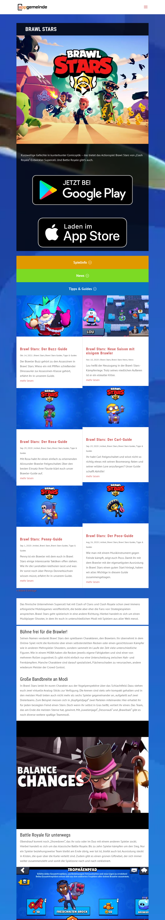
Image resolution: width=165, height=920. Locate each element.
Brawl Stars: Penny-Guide (41, 539)
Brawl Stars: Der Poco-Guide (109, 536)
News (80, 275)
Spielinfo (80, 262)
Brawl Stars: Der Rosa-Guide (43, 442)
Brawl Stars (39, 355)
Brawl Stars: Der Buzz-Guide (43, 349)
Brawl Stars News (120, 359)
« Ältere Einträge (26, 590)
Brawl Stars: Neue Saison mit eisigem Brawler (110, 351)
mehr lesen (27, 380)
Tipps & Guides (80, 288)
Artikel (37, 448)
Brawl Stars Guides (53, 355)
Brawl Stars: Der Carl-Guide (109, 439)
